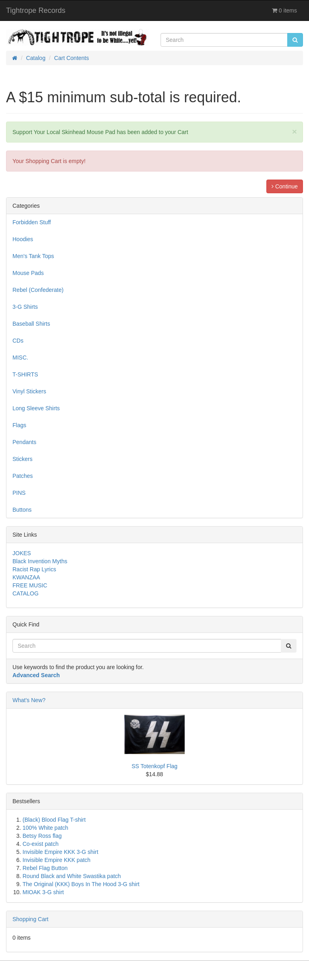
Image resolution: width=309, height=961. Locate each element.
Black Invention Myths (39, 561)
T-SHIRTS (25, 374)
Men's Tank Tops (33, 256)
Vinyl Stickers (29, 391)
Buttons (21, 509)
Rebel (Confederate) (38, 290)
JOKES (21, 553)
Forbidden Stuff (31, 222)
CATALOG (25, 593)
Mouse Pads (28, 273)
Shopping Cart (30, 919)
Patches (22, 476)
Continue (285, 186)
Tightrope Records (35, 10)
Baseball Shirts (31, 323)
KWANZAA (26, 577)
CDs (17, 340)
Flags (19, 425)
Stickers (22, 459)
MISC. (20, 357)
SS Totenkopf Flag (154, 766)
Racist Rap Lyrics (34, 569)
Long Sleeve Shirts (36, 408)
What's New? (28, 700)
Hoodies (22, 239)
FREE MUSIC (29, 585)
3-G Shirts (25, 307)
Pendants (24, 442)
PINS (19, 493)
